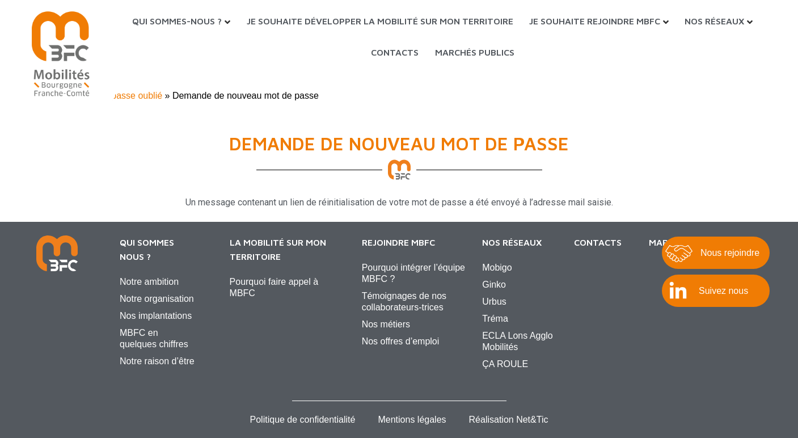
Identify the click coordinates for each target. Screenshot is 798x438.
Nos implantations (156, 316)
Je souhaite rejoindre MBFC (594, 21)
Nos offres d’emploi (401, 341)
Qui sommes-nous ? (177, 21)
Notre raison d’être (157, 361)
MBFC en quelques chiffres (154, 338)
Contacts (395, 52)
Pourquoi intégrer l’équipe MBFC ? (413, 273)
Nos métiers (386, 324)
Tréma (495, 318)
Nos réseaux (714, 21)
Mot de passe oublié (121, 95)
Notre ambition (149, 282)
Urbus (494, 301)
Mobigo (497, 267)
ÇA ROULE (505, 364)
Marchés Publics (474, 52)
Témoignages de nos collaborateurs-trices (404, 301)
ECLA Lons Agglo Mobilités (517, 341)
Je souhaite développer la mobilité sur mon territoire (380, 21)
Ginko (494, 284)
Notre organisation (157, 299)
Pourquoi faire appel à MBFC (274, 287)
